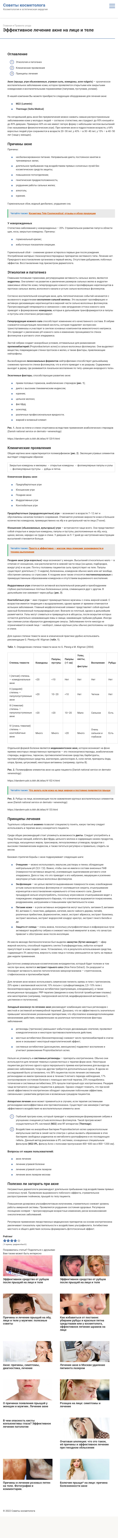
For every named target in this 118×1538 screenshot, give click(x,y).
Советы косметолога (24, 5)
